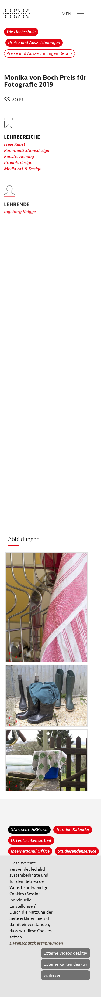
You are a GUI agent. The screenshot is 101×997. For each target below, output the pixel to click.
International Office (30, 851)
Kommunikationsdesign (26, 150)
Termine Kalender (72, 829)
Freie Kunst (14, 144)
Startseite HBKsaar (29, 829)
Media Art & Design (22, 169)
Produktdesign (18, 163)
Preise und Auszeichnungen (34, 42)
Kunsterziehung (19, 157)
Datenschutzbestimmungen (36, 943)
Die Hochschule (21, 32)
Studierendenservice (77, 851)
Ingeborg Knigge (20, 220)
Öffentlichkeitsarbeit (31, 840)
